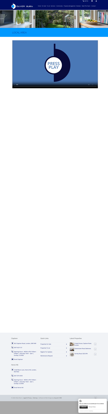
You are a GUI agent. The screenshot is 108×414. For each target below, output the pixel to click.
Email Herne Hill (18, 387)
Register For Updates (46, 352)
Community (59, 6)
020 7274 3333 (18, 376)
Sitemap (35, 398)
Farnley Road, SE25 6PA (81, 353)
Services (53, 6)
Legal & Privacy (27, 398)
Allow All (84, 406)
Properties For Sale (45, 344)
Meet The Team (86, 6)
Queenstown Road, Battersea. (83, 348)
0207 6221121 (18, 347)
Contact (93, 6)
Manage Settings (92, 406)
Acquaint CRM (58, 398)
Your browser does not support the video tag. (55, 64)
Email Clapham (18, 359)
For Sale (44, 6)
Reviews (78, 6)
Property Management (70, 6)
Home (39, 6)
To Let (48, 6)
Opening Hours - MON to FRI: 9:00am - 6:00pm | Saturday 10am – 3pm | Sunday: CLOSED (25, 353)
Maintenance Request (46, 356)
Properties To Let (45, 348)
